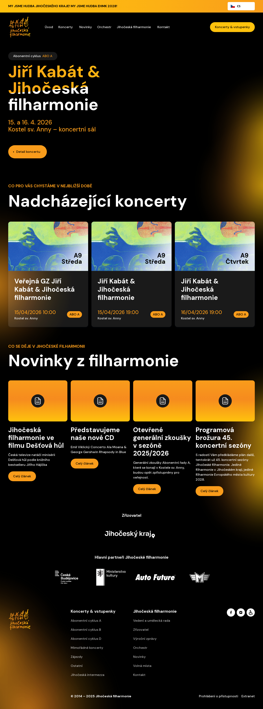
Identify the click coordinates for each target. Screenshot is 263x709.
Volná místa (142, 666)
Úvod (49, 27)
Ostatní (77, 666)
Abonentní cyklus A (86, 620)
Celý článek (22, 476)
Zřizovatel (141, 629)
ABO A (47, 56)
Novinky (85, 27)
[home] (19, 27)
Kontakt (163, 27)
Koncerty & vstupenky (232, 27)
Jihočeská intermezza (87, 675)
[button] (66, 27)
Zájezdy (77, 657)
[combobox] (241, 6)
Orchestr (140, 648)
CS (235, 6)
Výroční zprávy (145, 638)
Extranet (248, 696)
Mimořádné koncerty (87, 648)
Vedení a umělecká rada (151, 620)
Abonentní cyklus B (86, 629)
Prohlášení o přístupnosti (218, 696)
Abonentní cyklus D (86, 638)
